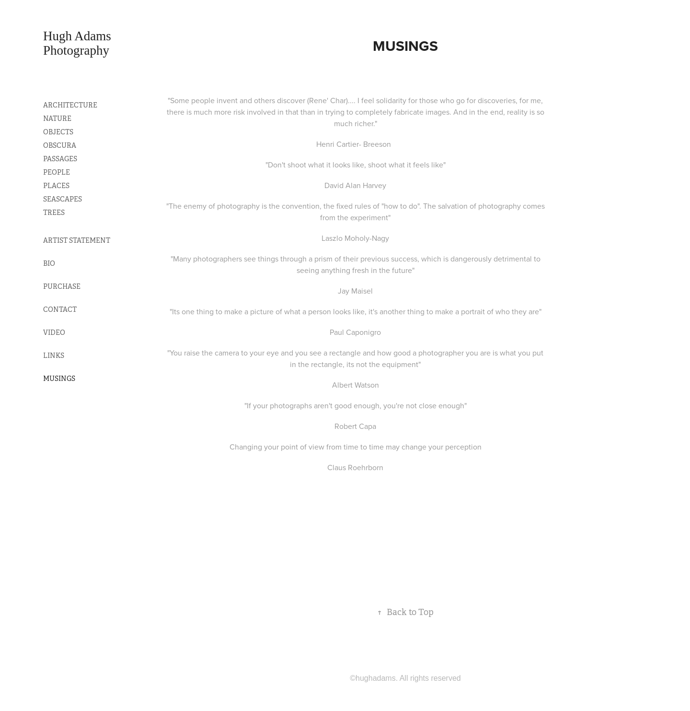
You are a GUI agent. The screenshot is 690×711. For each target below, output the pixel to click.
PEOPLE (56, 172)
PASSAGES (60, 158)
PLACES (56, 185)
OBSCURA (59, 145)
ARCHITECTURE (70, 105)
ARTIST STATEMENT (76, 240)
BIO (49, 263)
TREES (54, 212)
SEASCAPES (62, 199)
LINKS (53, 355)
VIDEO (54, 332)
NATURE (57, 118)
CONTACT (60, 309)
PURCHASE (61, 286)
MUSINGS (59, 378)
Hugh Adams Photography (79, 43)
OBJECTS (58, 132)
